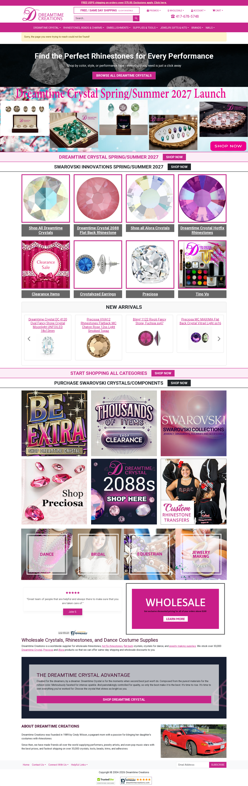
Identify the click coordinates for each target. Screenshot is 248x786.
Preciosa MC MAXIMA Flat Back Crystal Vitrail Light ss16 (200, 321)
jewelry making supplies (182, 646)
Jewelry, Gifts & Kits (173, 27)
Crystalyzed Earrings (98, 294)
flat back (128, 646)
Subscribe (217, 764)
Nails (209, 27)
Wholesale (175, 10)
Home (26, 764)
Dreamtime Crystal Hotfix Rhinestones (202, 230)
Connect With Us (57, 764)
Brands (196, 27)
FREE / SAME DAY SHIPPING (107, 10)
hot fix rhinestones (112, 646)
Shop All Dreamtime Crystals (46, 230)
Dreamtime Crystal (46, 27)
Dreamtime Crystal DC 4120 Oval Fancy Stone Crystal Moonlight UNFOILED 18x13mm (47, 325)
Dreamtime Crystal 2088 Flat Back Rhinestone (98, 230)
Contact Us (38, 764)
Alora (61, 649)
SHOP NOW (174, 157)
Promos (153, 10)
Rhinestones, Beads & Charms (82, 27)
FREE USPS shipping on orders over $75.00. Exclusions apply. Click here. (124, 2)
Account (197, 10)
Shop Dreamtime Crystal (124, 699)
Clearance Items (46, 294)
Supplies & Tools (144, 27)
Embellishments (118, 27)
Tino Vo (202, 294)
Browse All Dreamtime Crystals (124, 75)
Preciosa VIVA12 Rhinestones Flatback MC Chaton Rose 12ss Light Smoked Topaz (98, 325)
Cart (217, 10)
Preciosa (150, 294)
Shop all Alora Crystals (150, 228)
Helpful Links (78, 764)
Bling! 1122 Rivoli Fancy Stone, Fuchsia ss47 (149, 321)
